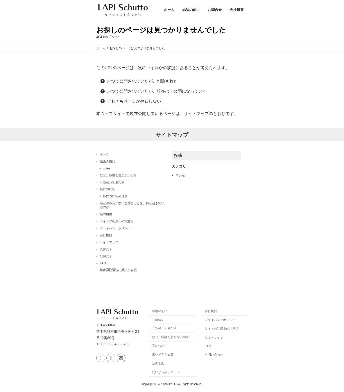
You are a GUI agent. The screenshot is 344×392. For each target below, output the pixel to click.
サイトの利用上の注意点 (117, 221)
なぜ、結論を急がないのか (118, 175)
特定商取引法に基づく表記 (118, 270)
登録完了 (106, 256)
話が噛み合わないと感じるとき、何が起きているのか (132, 205)
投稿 (178, 155)
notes (106, 168)
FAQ (103, 263)
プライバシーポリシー (115, 228)
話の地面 (106, 214)
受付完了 (106, 249)
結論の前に (107, 161)
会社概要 (106, 235)
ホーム (104, 154)
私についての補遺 (115, 196)
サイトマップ (109, 242)
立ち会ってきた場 (112, 182)
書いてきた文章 (163, 354)
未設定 (180, 175)
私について (107, 189)
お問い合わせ (214, 354)
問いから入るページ (166, 372)
